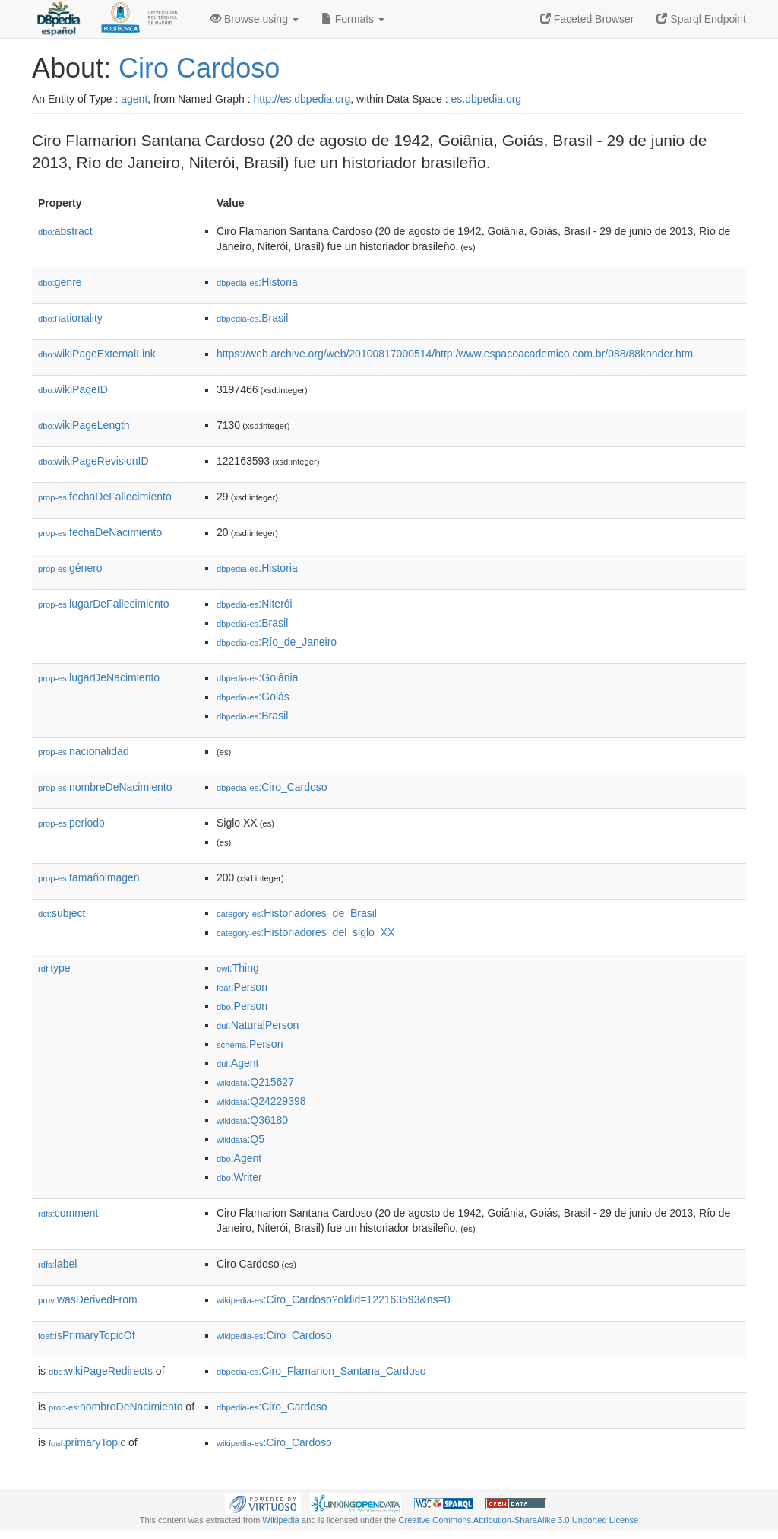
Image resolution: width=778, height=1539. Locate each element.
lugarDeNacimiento (99, 677)
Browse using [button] (254, 19)
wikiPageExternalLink (97, 353)
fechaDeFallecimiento (105, 496)
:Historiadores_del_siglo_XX (305, 932)
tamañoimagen (89, 877)
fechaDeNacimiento (100, 532)
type (54, 968)
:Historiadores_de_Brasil (297, 913)
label (57, 1264)
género (70, 568)
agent (134, 99)
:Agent (237, 1063)
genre (60, 282)
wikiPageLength (84, 425)
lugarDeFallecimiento (103, 604)
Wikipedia (280, 1520)
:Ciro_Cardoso (272, 787)
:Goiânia (258, 677)
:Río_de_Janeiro (277, 642)
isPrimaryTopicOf (86, 1335)
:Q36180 (252, 1120)
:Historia (257, 282)
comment (68, 1213)
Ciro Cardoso (199, 68)
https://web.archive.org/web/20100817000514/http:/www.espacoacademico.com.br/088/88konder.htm (455, 353)
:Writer (239, 1177)
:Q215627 (255, 1082)
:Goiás (253, 696)
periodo (71, 823)
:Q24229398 (261, 1101)
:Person (242, 987)
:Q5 (240, 1139)
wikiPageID (73, 389)
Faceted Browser (587, 19)
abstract (65, 231)
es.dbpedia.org (486, 99)
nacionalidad (83, 751)
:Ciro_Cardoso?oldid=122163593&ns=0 (334, 1299)
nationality (70, 318)
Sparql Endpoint (701, 19)
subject (61, 913)
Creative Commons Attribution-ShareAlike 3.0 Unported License (518, 1520)
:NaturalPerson (258, 1025)
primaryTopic (87, 1442)
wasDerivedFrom (88, 1299)
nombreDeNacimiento (105, 787)
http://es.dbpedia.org (302, 99)
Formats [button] (352, 19)
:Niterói (255, 604)
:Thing (238, 968)
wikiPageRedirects (101, 1371)
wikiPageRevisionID (93, 461)
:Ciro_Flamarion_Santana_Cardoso (321, 1371)
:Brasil (252, 318)
